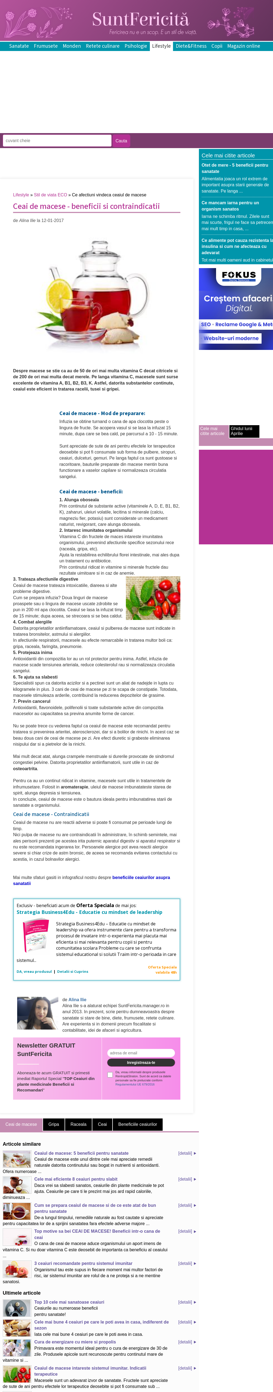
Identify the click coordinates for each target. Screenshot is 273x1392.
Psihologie (136, 46)
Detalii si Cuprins (72, 971)
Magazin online (243, 46)
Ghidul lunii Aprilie (241, 431)
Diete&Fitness (191, 46)
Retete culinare (103, 46)
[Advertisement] (99, 129)
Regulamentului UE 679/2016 (135, 1084)
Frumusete (46, 46)
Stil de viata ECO (50, 195)
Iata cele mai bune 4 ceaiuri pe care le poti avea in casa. (86, 1328)
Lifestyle (161, 46)
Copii (216, 46)
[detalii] (185, 1153)
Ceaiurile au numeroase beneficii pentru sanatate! (53, 1308)
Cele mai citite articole (212, 431)
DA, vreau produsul (35, 971)
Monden (72, 46)
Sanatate (19, 46)
